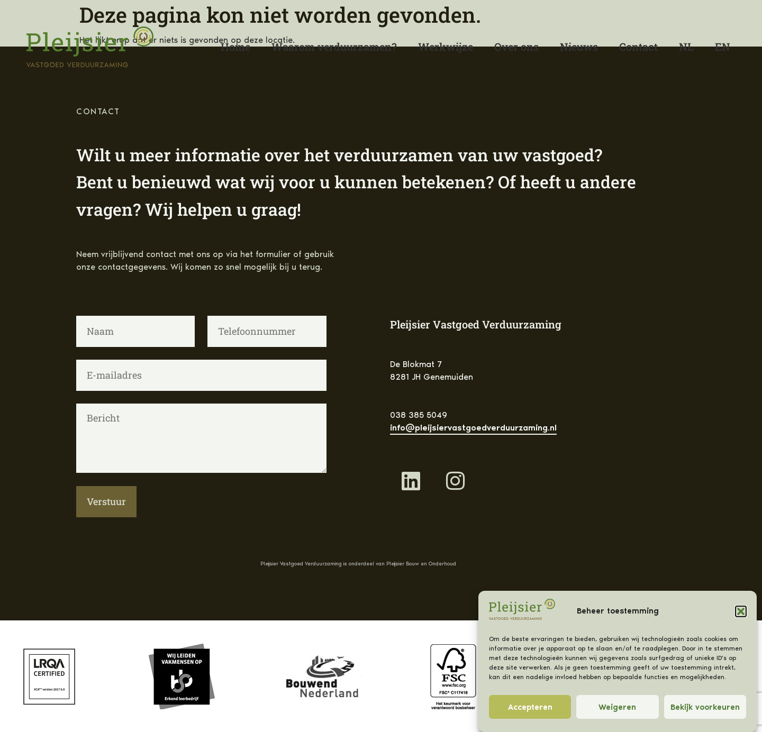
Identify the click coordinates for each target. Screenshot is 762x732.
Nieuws (579, 46)
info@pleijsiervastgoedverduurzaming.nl (473, 428)
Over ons (516, 46)
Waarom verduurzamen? (334, 46)
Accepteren (530, 707)
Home (235, 46)
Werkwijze (445, 46)
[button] (741, 611)
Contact (638, 46)
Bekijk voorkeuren (705, 707)
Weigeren (617, 707)
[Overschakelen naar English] (722, 46)
